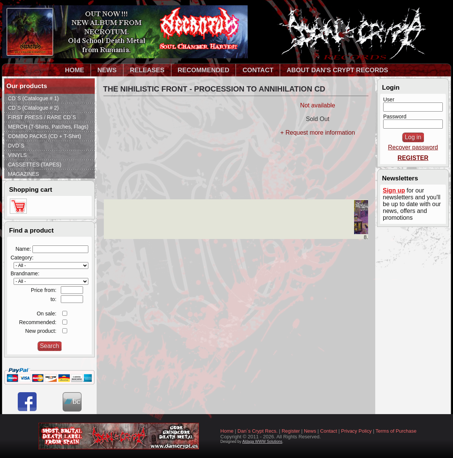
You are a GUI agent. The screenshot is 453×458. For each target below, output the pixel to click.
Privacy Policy (356, 431)
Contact (328, 431)
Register (291, 431)
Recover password (413, 147)
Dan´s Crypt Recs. (257, 431)
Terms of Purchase (396, 431)
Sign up (394, 190)
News (310, 431)
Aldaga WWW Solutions (262, 441)
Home (227, 431)
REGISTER (413, 158)
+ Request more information (317, 132)
